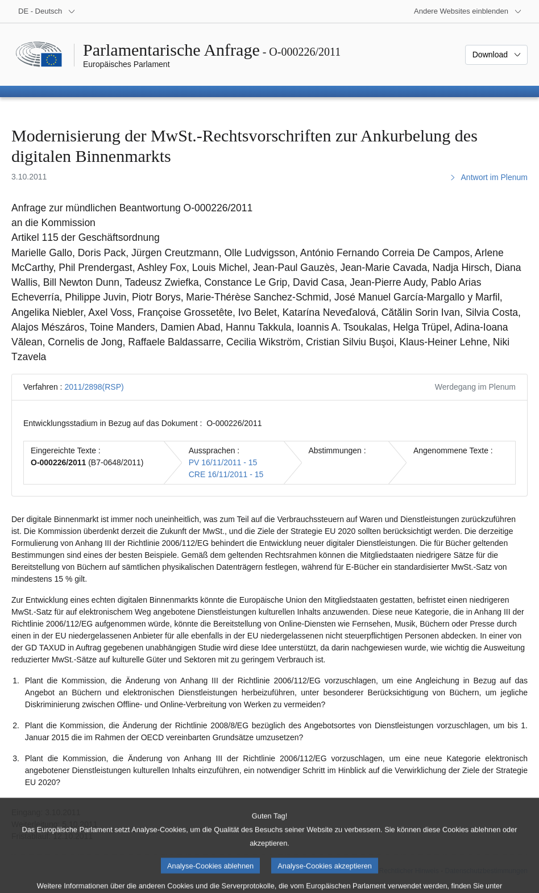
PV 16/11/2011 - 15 (223, 462)
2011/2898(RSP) (93, 386)
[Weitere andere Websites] (468, 11)
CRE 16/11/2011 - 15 (226, 474)
